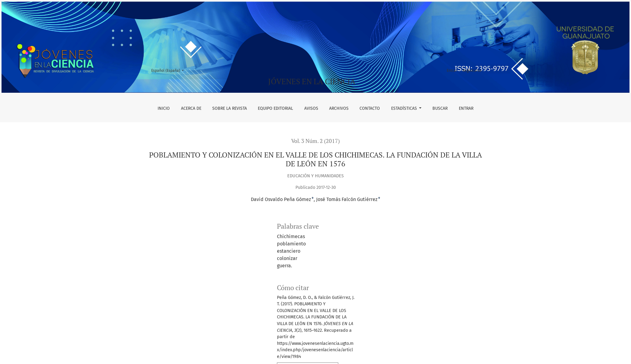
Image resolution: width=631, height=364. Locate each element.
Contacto (370, 108)
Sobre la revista (229, 108)
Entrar (466, 108)
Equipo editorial (275, 108)
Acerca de (191, 108)
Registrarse (472, 70)
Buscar (440, 108)
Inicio (164, 108)
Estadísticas (404, 108)
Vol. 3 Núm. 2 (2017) (315, 140)
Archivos (339, 108)
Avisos (311, 108)
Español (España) (169, 70)
